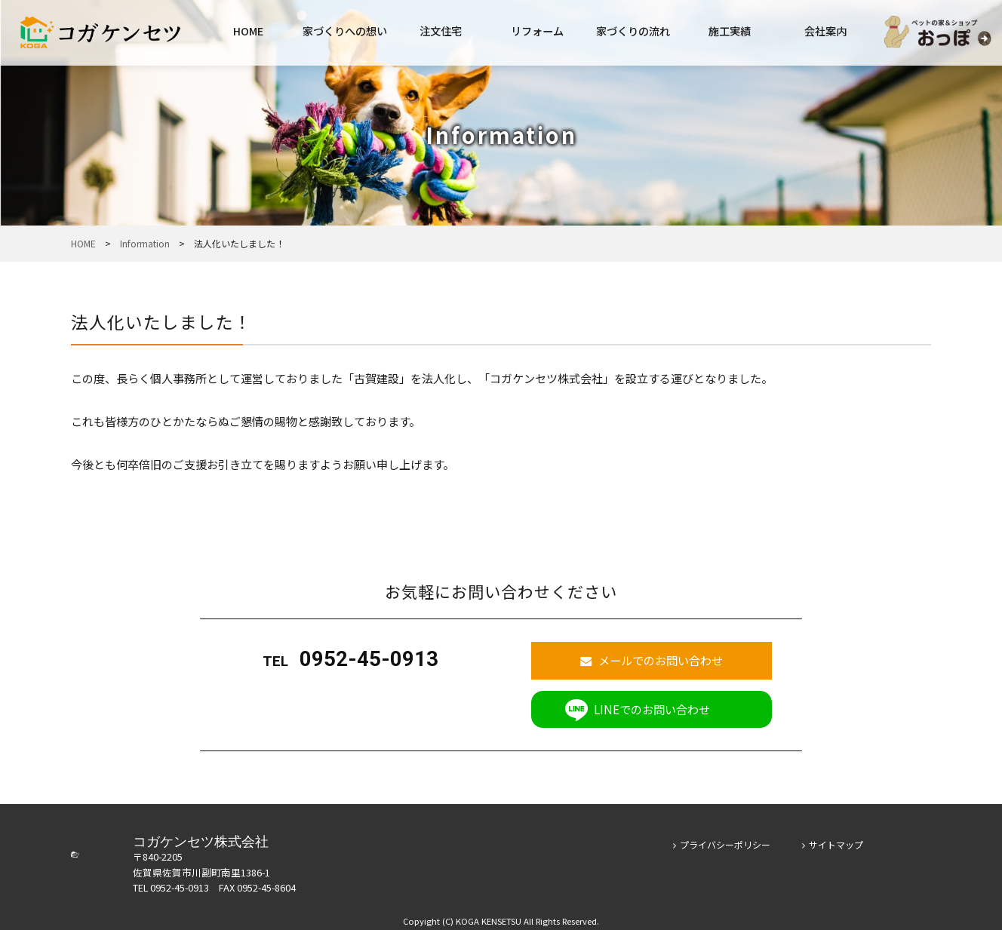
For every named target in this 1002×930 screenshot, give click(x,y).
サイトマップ (832, 839)
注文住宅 (441, 30)
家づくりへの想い (345, 30)
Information (145, 243)
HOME (248, 30)
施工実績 (729, 30)
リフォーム (537, 30)
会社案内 (825, 30)
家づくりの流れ (633, 30)
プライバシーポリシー (721, 839)
